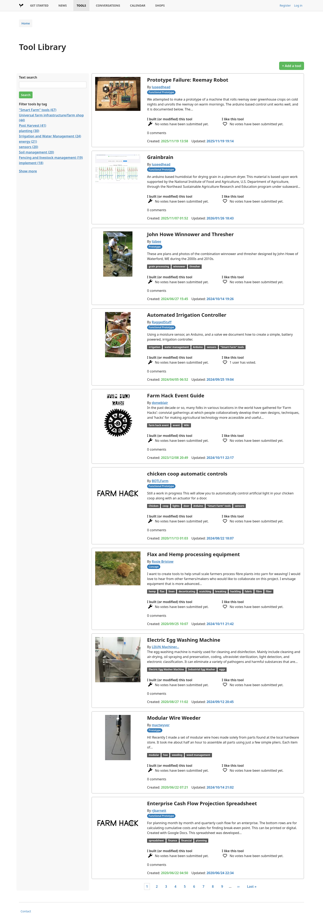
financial (186, 840)
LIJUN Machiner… (165, 647)
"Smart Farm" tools (232, 347)
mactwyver (161, 725)
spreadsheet (156, 840)
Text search (28, 77)
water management (176, 347)
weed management (198, 755)
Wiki (186, 425)
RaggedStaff (162, 322)
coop (166, 506)
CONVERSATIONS (108, 5)
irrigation (154, 347)
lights (175, 506)
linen (172, 591)
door (186, 506)
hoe (165, 755)
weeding (177, 755)
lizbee (156, 241)
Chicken (154, 506)
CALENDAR (137, 5)
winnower (179, 266)
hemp (152, 591)
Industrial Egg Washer (201, 669)
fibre (259, 591)
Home (25, 23)
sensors (211, 347)
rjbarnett (159, 810)
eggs (222, 669)
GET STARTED (39, 5)
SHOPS (160, 5)
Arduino (198, 347)
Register (285, 5)
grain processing (159, 266)
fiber (269, 591)
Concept (154, 566)
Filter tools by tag (33, 104)
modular (154, 755)
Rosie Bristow (162, 561)
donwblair (160, 402)
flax (162, 591)
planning (201, 840)
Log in (298, 5)
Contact (26, 911)
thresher (195, 266)
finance (172, 840)
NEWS (63, 5)
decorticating (187, 591)
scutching (205, 591)
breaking (220, 591)
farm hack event (159, 425)
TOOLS (81, 5)
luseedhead (161, 87)
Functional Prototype (161, 92)
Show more (28, 171)
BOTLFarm (160, 481)
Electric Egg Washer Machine (166, 669)
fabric (248, 591)
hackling (235, 591)
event (176, 425)
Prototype (155, 246)
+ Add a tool (291, 66)
